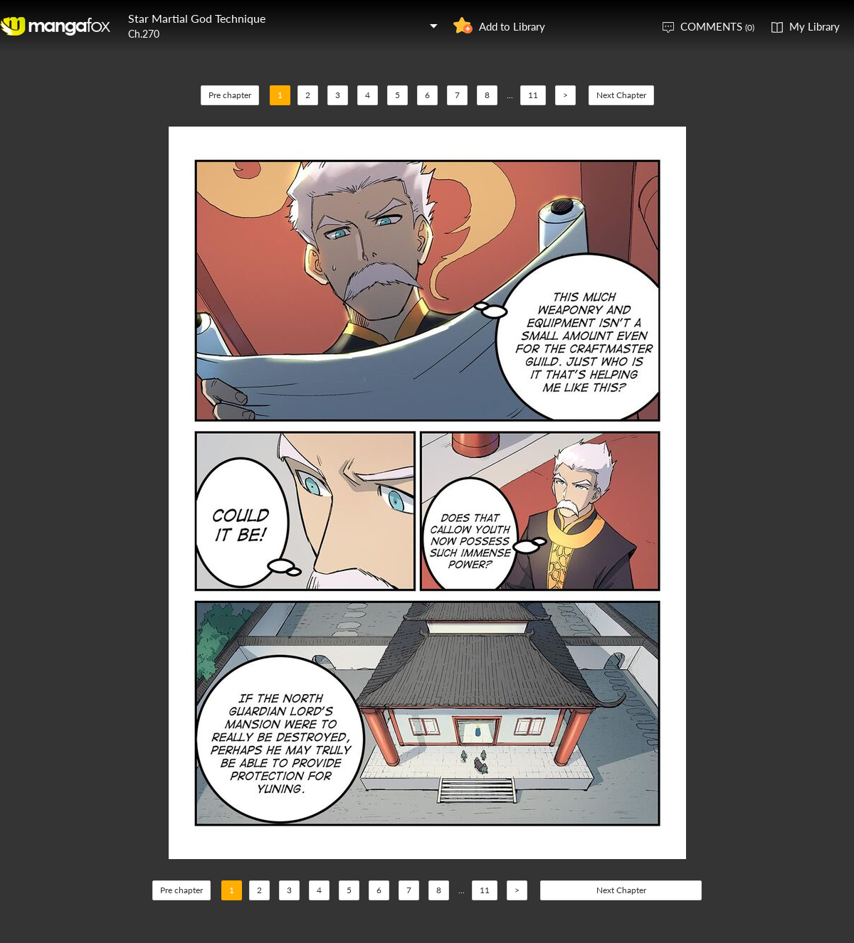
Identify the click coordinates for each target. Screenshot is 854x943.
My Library (814, 26)
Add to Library (512, 26)
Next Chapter (621, 95)
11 (533, 95)
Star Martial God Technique (196, 18)
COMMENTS (717, 26)
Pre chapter (230, 95)
